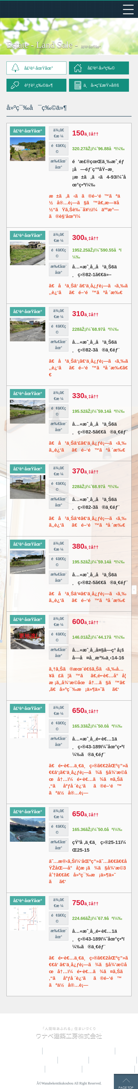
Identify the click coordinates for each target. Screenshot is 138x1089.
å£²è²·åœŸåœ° (38, 68)
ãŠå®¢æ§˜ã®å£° (113, 1060)
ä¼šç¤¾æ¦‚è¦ (64, 1069)
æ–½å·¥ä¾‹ (73, 1060)
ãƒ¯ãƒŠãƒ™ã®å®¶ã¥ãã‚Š (79, 1051)
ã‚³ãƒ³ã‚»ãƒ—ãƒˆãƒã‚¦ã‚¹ (29, 1060)
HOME (32, 1051)
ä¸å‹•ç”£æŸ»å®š (101, 85)
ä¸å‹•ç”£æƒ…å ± (24, 1069)
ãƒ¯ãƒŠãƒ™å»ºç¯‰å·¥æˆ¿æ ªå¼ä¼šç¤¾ (48, 9)
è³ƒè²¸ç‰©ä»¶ (39, 85)
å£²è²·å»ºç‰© (101, 68)
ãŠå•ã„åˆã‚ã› (108, 1069)
